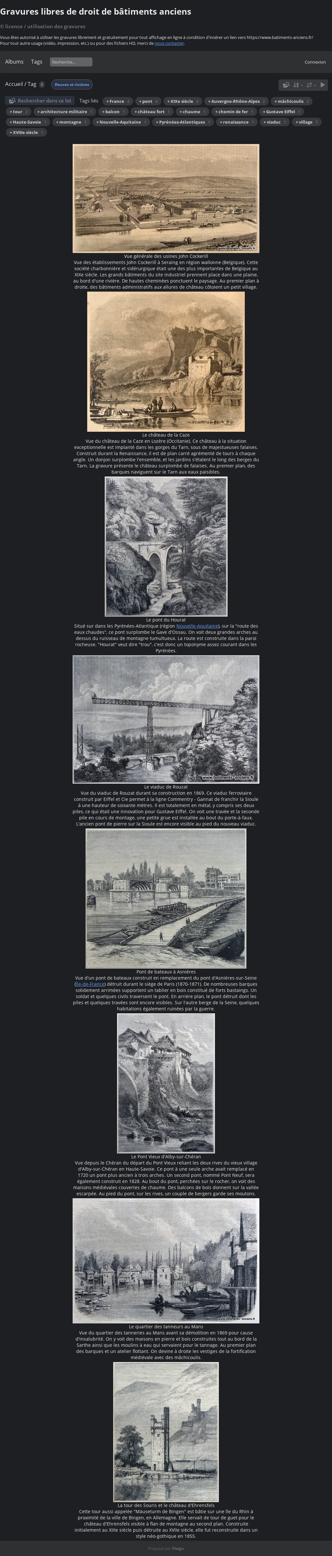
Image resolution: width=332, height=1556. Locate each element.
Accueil (14, 84)
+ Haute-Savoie (28, 122)
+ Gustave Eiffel (281, 112)
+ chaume (193, 112)
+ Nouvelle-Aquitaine (121, 122)
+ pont (148, 101)
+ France (117, 101)
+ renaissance (237, 122)
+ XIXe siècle (182, 101)
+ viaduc (275, 122)
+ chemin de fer (234, 112)
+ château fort (152, 112)
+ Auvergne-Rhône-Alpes (236, 101)
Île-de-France (90, 984)
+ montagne (71, 122)
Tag (32, 84)
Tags (36, 61)
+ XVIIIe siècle (26, 132)
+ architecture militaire (64, 112)
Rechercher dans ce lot (44, 100)
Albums (14, 61)
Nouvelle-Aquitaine (197, 626)
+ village (307, 122)
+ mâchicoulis (292, 101)
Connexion (315, 62)
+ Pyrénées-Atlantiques (183, 122)
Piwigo (178, 1548)
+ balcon (113, 112)
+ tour (19, 112)
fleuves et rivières (72, 84)
